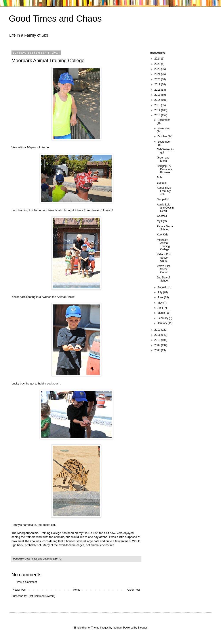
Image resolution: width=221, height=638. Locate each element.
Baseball (162, 182)
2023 (157, 63)
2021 (157, 74)
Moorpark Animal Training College (163, 244)
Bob (159, 177)
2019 (157, 84)
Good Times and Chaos (55, 18)
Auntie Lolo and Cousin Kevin (165, 208)
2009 (157, 345)
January (163, 323)
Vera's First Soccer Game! (163, 269)
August (162, 287)
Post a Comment (27, 582)
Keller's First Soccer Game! (164, 257)
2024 (157, 58)
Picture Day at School (165, 228)
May (160, 302)
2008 (157, 350)
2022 (157, 69)
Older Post (133, 589)
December (164, 119)
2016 (157, 99)
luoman (117, 627)
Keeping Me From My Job (164, 191)
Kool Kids (162, 234)
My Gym (162, 221)
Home (76, 589)
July (160, 292)
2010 (157, 339)
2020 (157, 79)
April (161, 307)
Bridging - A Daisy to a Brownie (164, 169)
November (164, 128)
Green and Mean (163, 159)
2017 (157, 94)
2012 (157, 329)
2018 (157, 89)
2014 (157, 110)
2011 (157, 334)
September (164, 141)
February (163, 318)
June (161, 297)
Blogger (142, 627)
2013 (157, 115)
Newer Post (19, 589)
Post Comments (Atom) (41, 596)
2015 (157, 105)
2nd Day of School (163, 279)
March (162, 312)
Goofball (162, 216)
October (163, 136)
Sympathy (163, 199)
